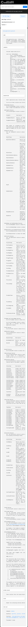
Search (25, 6)
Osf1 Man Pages (6, 16)
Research (23, 16)
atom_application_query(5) (9, 31)
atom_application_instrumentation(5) (18, 524)
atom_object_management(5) (12, 617)
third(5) (24, 613)
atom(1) (13, 611)
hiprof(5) (14, 613)
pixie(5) (19, 613)
